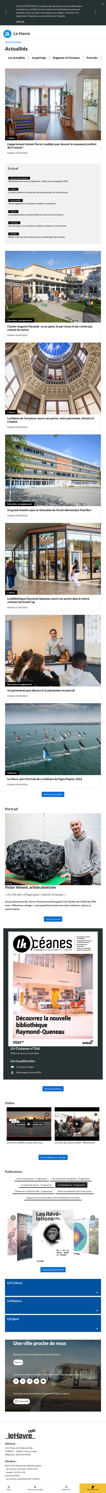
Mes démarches (92, 1488)
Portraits (92, 57)
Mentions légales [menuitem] (26, 1471)
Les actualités (16, 57)
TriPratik (20, 21)
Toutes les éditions (53, 1088)
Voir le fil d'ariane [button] (13, 42)
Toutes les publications (53, 1216)
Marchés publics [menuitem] (14, 1443)
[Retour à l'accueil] (53, 1380)
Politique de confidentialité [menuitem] (49, 1471)
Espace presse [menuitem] (13, 1438)
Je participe (39, 57)
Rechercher (66, 1488)
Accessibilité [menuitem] (10, 1471)
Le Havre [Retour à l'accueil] (16, 34)
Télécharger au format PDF (28, 1072)
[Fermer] (102, 4)
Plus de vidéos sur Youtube (53, 1157)
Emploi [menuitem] (10, 1460)
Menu (9, 1488)
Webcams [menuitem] (11, 1449)
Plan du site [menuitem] (69, 1471)
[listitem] (29, 1125)
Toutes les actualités (53, 794)
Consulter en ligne (25, 1067)
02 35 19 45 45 (23, 1400)
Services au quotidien (35, 1488)
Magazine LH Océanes (66, 57)
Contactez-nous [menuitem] (14, 1432)
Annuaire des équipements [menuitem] (19, 1454)
